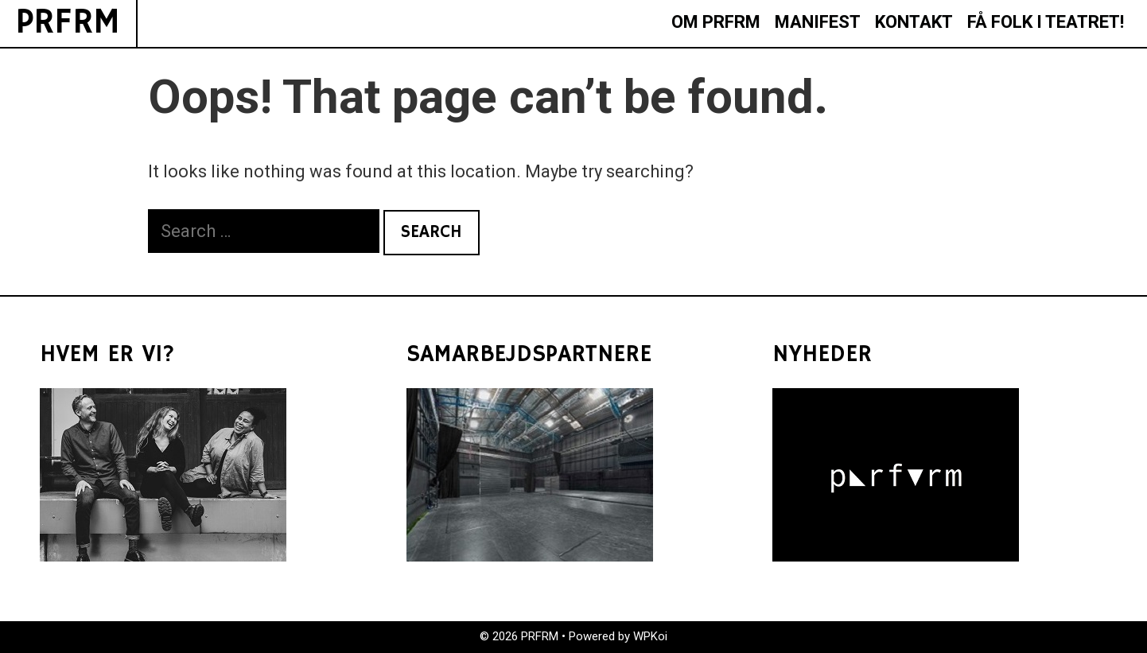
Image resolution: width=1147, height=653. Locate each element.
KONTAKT (914, 22)
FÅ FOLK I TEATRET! (1045, 22)
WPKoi (650, 636)
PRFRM (68, 22)
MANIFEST (818, 22)
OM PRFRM (715, 22)
